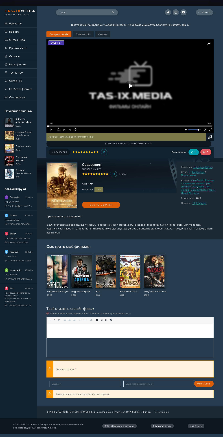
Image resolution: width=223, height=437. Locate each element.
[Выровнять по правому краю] (74, 320)
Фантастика (198, 171)
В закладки (59, 152)
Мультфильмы (17, 64)
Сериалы (14, 56)
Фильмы (147, 411)
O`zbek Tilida (17, 40)
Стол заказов (17, 97)
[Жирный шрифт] (49, 320)
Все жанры (15, 23)
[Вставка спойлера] (106, 320)
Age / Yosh (196, 426)
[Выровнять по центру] (69, 320)
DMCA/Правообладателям (120, 426)
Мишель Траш (203, 183)
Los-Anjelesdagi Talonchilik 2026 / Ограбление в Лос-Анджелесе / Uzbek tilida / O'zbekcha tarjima (19, 307)
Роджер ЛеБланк (199, 189)
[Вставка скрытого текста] (111, 320)
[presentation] (110, 369)
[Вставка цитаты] (97, 320)
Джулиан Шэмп (189, 186)
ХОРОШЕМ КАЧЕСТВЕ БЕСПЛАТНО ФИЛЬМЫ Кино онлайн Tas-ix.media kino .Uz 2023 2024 (93, 411)
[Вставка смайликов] (91, 320)
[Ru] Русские (199, 203)
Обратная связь (162, 426)
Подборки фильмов (20, 89)
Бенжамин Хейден (203, 166)
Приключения (188, 175)
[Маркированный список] (80, 320)
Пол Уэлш (194, 193)
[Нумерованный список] (85, 320)
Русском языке (18, 48)
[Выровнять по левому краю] (65, 320)
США (84, 184)
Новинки (14, 31)
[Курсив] (54, 320)
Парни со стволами (16, 244)
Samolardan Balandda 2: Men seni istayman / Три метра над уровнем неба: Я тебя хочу (19, 281)
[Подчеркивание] (59, 320)
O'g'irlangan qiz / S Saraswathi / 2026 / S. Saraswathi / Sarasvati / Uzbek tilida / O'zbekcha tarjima (19, 226)
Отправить (56, 383)
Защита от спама (65, 369)
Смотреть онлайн (96, 205)
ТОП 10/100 (16, 72)
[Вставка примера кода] (101, 320)
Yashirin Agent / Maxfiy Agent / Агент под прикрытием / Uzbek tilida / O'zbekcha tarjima (19, 208)
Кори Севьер (197, 180)
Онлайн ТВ (15, 81)
